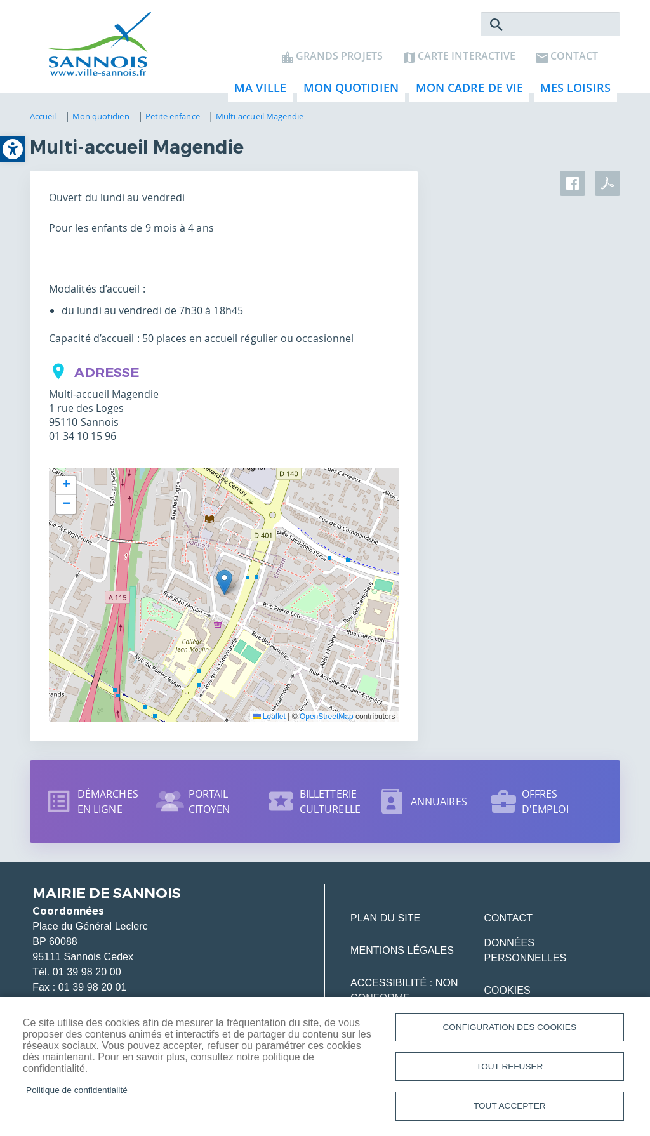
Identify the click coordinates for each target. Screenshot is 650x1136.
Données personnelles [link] (525, 954)
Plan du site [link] (385, 921)
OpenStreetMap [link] (327, 720)
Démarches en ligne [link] (107, 805)
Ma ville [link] (257, 95)
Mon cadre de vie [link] (466, 95)
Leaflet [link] (269, 720)
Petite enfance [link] (172, 120)
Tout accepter (510, 1105)
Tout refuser (509, 1064)
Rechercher (496, 29)
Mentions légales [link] (402, 954)
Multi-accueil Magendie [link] (260, 120)
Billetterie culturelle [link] (330, 805)
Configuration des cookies (509, 1022)
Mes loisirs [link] (572, 95)
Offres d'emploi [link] (545, 805)
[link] (12, 149)
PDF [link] (607, 187)
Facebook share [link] (572, 187)
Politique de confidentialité (77, 1087)
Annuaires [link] (439, 805)
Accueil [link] (43, 120)
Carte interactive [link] (466, 61)
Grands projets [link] (339, 61)
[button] (224, 586)
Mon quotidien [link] (348, 95)
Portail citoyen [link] (209, 805)
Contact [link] (574, 61)
